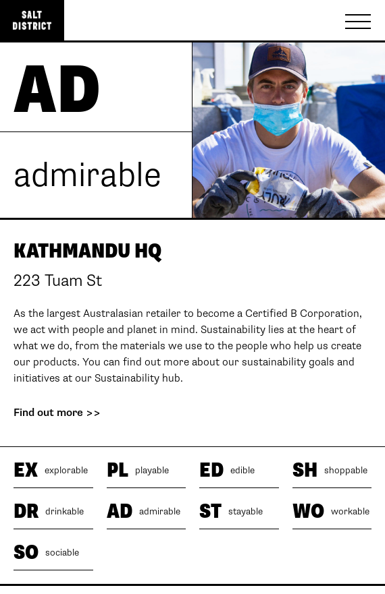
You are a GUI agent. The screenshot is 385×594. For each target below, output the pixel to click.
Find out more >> (57, 413)
